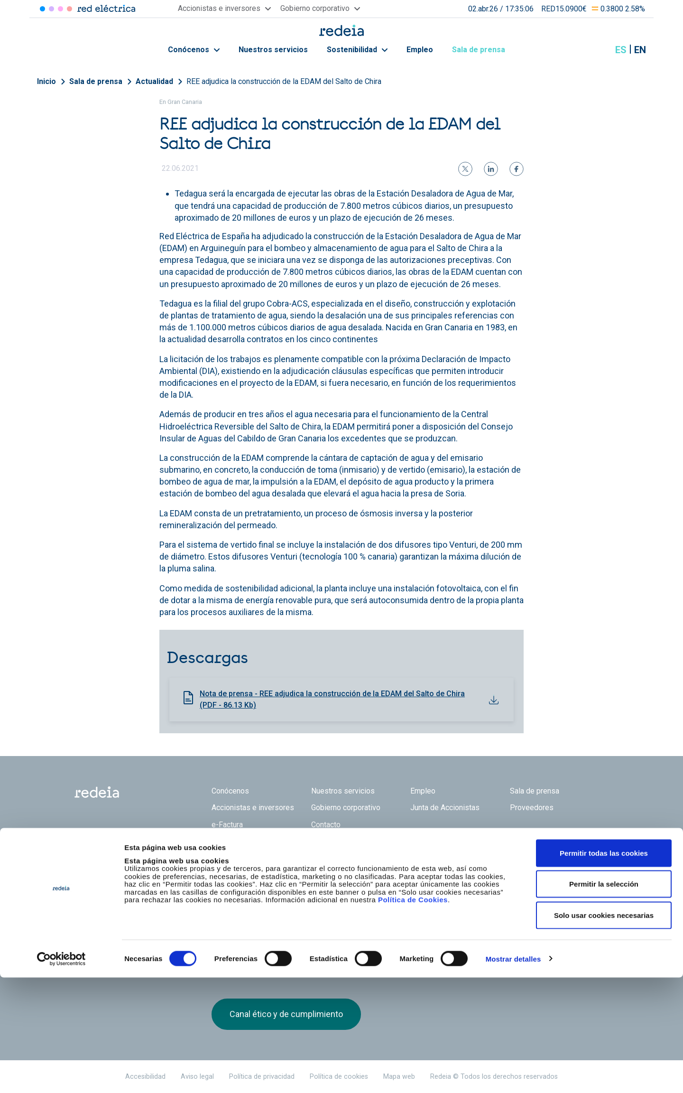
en (640, 50)
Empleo (419, 49)
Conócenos (194, 49)
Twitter (519, 880)
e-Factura (227, 824)
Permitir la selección (603, 1000)
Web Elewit (415, 875)
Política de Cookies (413, 1015)
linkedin (538, 880)
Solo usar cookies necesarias (604, 1031)
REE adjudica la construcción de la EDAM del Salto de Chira (283, 81)
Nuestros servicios (273, 49)
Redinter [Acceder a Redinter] (51, 8)
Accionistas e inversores (253, 807)
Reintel (307, 875)
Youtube (557, 880)
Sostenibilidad (357, 49)
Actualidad (154, 81)
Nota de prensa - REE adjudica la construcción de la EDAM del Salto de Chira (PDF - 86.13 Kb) (332, 699)
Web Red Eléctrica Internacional (361, 875)
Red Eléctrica (243, 875)
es (621, 50)
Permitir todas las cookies (604, 968)
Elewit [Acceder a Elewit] (69, 8)
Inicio (46, 81)
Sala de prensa (484, 49)
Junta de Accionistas (445, 807)
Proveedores (532, 807)
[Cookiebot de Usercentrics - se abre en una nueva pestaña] (61, 1074)
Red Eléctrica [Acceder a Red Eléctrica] (42, 8)
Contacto (326, 824)
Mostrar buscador (597, 50)
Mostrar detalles (513, 1074)
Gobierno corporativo (345, 807)
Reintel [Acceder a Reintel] (60, 8)
